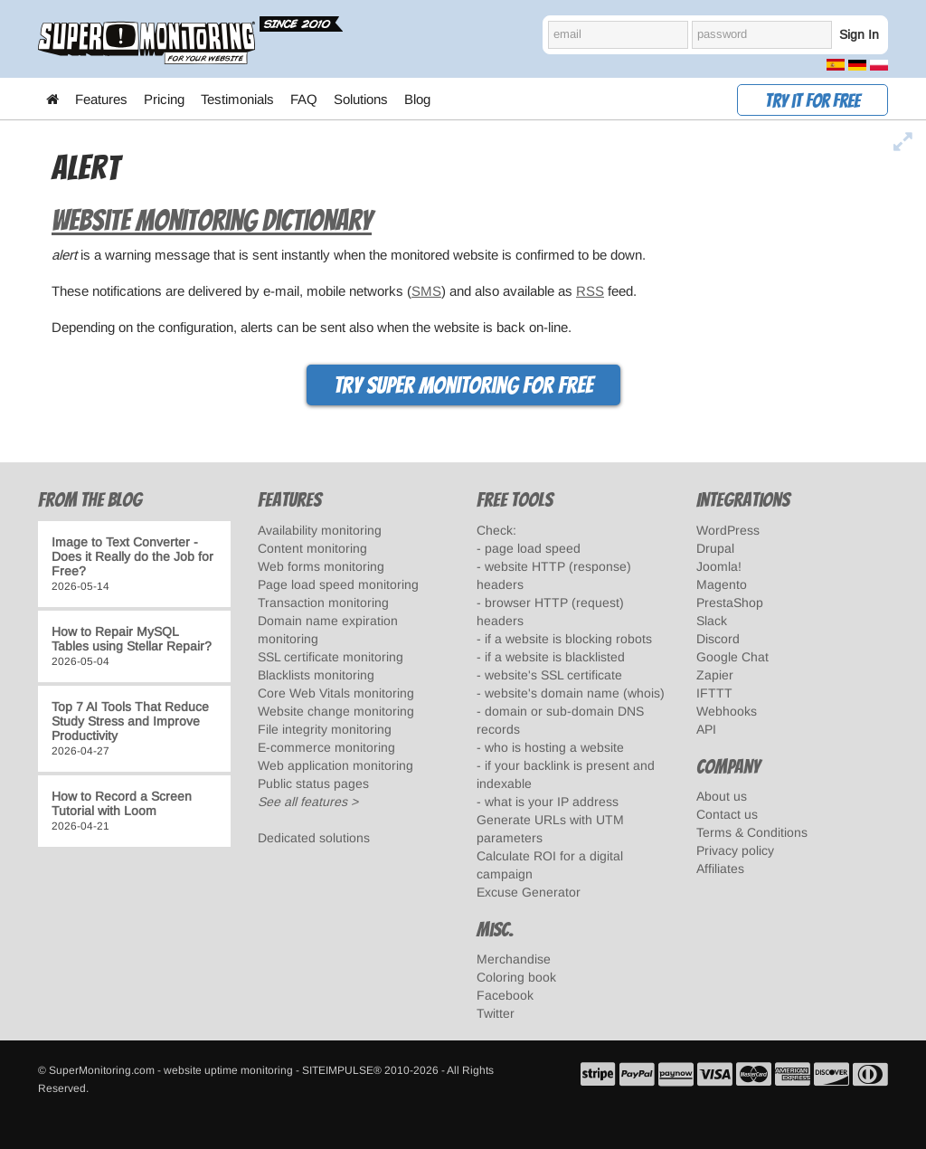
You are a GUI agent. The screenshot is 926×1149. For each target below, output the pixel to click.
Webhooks (726, 711)
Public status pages (313, 783)
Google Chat (732, 657)
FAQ (303, 99)
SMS (426, 291)
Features (101, 99)
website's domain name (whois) (575, 693)
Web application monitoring (335, 765)
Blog (417, 99)
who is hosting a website (554, 747)
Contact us (727, 814)
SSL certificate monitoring (330, 657)
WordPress (728, 530)
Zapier (714, 675)
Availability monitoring (320, 530)
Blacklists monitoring (316, 675)
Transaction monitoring (323, 602)
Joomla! (719, 566)
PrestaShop (729, 602)
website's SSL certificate (553, 675)
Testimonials (237, 99)
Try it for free (812, 100)
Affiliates (720, 868)
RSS (590, 291)
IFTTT (714, 693)
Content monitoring (312, 548)
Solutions (361, 99)
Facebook (505, 995)
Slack (711, 620)
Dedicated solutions (314, 838)
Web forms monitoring (321, 566)
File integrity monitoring (325, 729)
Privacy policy (735, 850)
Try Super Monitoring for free (463, 385)
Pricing (164, 99)
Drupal (715, 548)
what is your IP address (552, 801)
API (706, 729)
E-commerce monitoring (326, 747)
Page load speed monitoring (338, 584)
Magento (721, 584)
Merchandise (514, 959)
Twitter (496, 1013)
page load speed (533, 548)
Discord (718, 638)
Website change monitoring (336, 711)
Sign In (859, 34)
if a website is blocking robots (568, 638)
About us (721, 796)
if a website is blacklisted (555, 657)
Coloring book (516, 977)
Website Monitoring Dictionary (212, 220)
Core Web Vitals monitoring (336, 693)
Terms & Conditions (752, 832)
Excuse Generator (529, 892)
